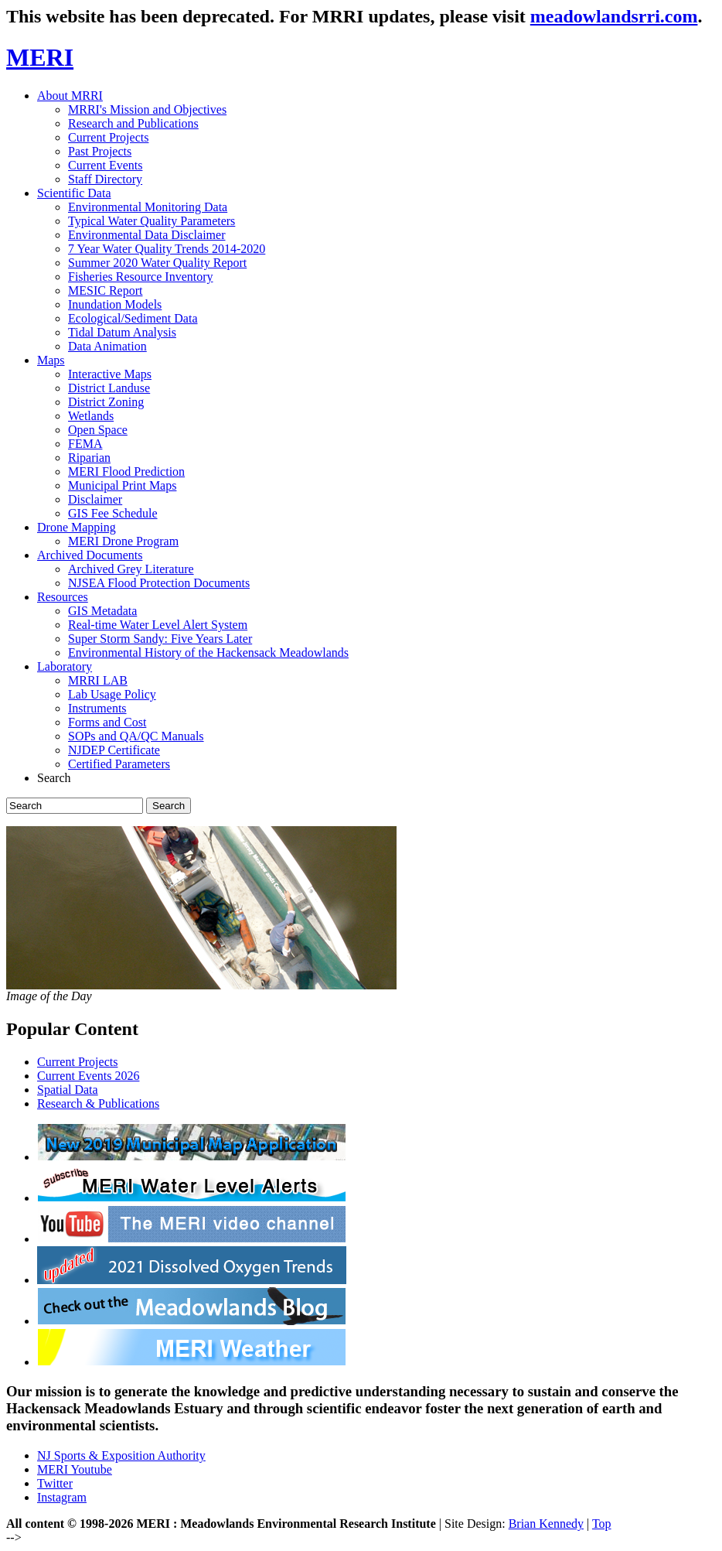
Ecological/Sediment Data (133, 318)
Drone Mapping (76, 527)
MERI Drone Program (123, 541)
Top (601, 1523)
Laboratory (64, 666)
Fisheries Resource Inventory (140, 276)
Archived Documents (89, 555)
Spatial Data (67, 1089)
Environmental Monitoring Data (147, 207)
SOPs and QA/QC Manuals (136, 736)
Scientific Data (74, 193)
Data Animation (107, 346)
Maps (51, 360)
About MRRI (70, 95)
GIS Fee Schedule (113, 513)
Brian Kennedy (546, 1523)
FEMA (85, 443)
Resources (62, 596)
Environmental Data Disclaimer (146, 234)
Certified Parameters (119, 763)
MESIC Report (105, 290)
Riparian (89, 457)
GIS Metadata (102, 610)
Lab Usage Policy (112, 694)
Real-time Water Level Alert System (157, 624)
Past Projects (99, 151)
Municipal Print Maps (122, 485)
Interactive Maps (110, 374)
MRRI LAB (98, 680)
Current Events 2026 (88, 1075)
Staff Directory (105, 179)
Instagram (62, 1497)
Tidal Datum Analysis (122, 332)
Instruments (97, 708)
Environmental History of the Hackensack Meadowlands (208, 652)
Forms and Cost (107, 722)
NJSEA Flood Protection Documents (159, 582)
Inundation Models (115, 304)
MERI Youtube (74, 1469)
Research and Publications (133, 123)
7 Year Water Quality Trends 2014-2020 (166, 248)
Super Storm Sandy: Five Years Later (160, 638)
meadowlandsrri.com (614, 16)
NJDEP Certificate (114, 750)
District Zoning (106, 401)
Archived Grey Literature (131, 569)
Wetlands (91, 415)
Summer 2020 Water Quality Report (157, 262)
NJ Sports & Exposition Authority (121, 1455)
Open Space (98, 429)
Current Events (105, 165)
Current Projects (108, 137)
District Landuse (109, 388)
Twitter (55, 1483)
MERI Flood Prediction (126, 471)
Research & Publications (98, 1103)
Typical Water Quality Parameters (151, 220)
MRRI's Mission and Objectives (147, 109)
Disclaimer (95, 499)
